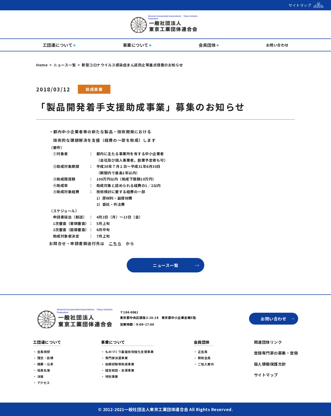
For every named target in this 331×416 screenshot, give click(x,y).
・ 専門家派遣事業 (114, 358)
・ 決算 (38, 376)
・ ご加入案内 (204, 364)
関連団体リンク (268, 342)
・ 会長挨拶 (41, 351)
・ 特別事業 (109, 376)
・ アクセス (41, 382)
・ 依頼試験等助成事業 (117, 364)
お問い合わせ (273, 319)
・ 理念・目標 (43, 358)
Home (42, 64)
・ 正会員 (201, 351)
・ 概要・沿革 (43, 364)
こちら (115, 243)
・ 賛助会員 (202, 358)
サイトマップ (266, 375)
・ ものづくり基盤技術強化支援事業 (127, 351)
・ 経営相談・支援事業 (117, 370)
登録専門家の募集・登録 (276, 353)
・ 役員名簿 (41, 370)
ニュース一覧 (65, 64)
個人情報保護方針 (270, 364)
